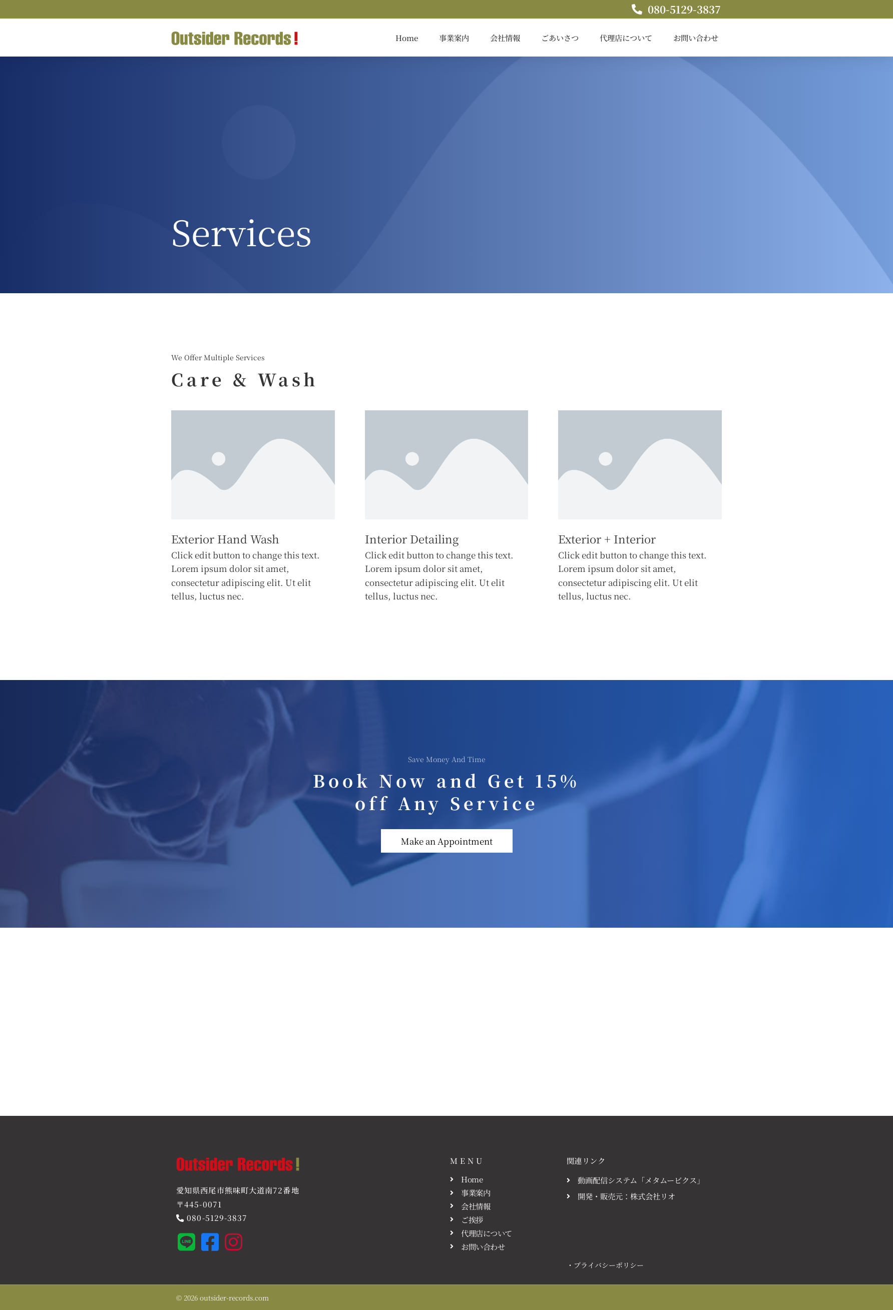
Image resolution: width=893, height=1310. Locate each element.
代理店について (626, 37)
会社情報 (505, 37)
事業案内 (454, 37)
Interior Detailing (412, 538)
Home (406, 37)
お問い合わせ (695, 37)
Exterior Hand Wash (225, 538)
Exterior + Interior (607, 538)
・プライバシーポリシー (605, 1265)
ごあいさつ (560, 37)
